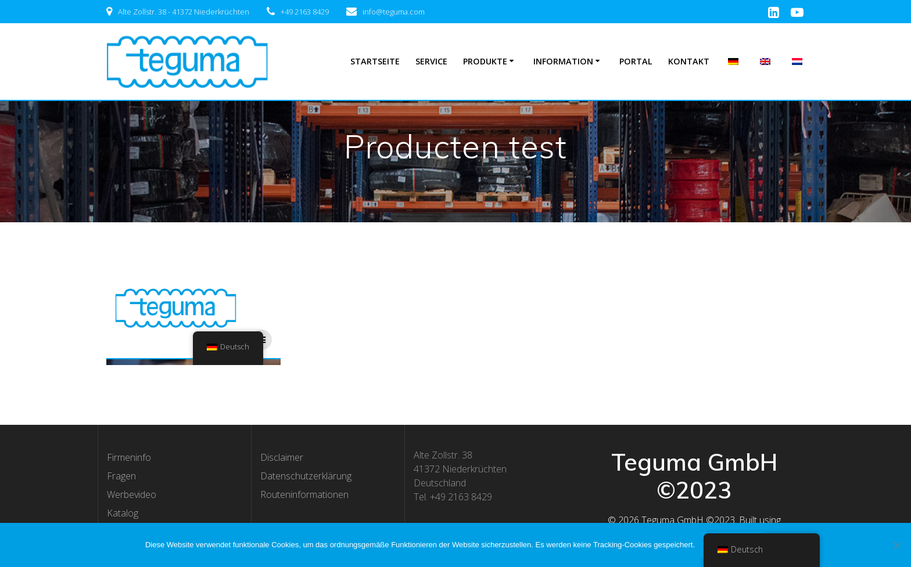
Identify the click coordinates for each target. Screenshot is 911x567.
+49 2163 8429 (305, 11)
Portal (635, 61)
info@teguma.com (394, 11)
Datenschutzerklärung (306, 476)
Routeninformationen (304, 494)
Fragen (121, 476)
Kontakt (688, 61)
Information (563, 61)
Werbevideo (131, 494)
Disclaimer (281, 457)
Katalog (122, 513)
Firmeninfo (129, 457)
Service (431, 61)
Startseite (375, 61)
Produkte (485, 61)
